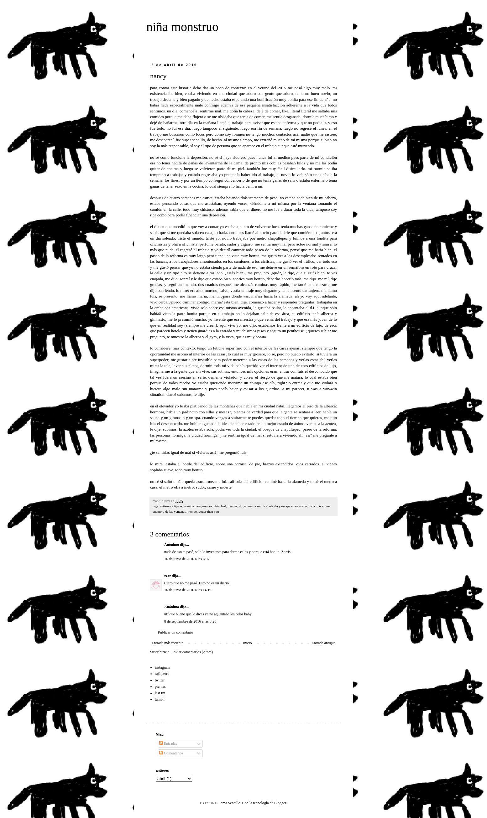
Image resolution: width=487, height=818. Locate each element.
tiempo (192, 511)
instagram (162, 667)
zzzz (167, 576)
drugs (243, 506)
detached (220, 506)
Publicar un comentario (175, 632)
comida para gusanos (198, 506)
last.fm (160, 693)
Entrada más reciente (167, 643)
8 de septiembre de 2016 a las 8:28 (190, 621)
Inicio (247, 643)
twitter (160, 680)
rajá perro (162, 673)
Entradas (168, 743)
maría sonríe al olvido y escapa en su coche (277, 506)
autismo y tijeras (171, 506)
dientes (233, 506)
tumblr (160, 699)
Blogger (280, 803)
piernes (160, 686)
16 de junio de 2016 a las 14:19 (187, 590)
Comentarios (171, 753)
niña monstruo (182, 27)
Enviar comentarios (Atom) (192, 652)
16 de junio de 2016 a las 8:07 (186, 559)
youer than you (209, 511)
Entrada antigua (323, 643)
